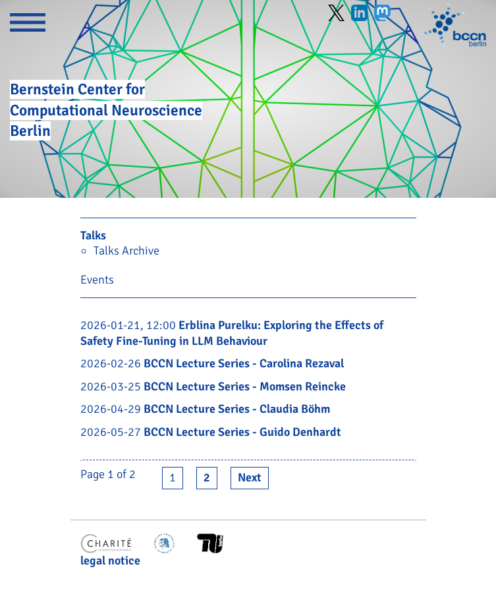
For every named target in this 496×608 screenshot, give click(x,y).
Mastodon (382, 13)
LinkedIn (359, 13)
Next (250, 477)
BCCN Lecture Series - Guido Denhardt (242, 432)
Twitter (336, 13)
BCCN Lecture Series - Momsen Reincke (245, 386)
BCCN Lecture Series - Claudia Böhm (237, 409)
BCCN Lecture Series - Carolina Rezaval (244, 363)
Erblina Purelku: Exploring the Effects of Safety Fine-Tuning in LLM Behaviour (231, 333)
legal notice (110, 560)
